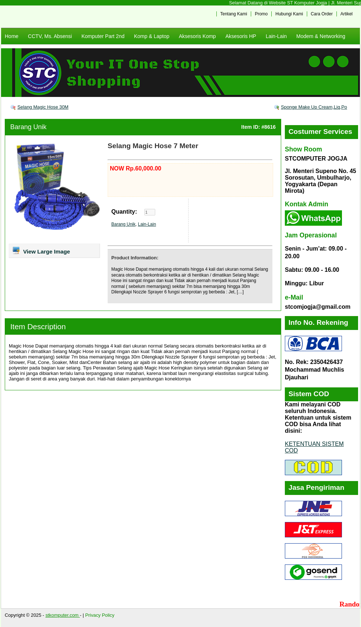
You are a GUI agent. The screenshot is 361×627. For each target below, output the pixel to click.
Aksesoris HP (241, 36)
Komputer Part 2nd (102, 36)
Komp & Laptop (152, 36)
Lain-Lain (276, 36)
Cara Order (322, 13)
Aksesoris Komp (197, 36)
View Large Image (41, 250)
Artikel (346, 13)
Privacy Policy (100, 615)
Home (11, 36)
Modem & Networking (320, 36)
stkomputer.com (62, 615)
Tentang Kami (233, 13)
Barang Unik (28, 127)
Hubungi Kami (289, 13)
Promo (261, 13)
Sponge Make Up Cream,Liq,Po (314, 107)
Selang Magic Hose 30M (43, 107)
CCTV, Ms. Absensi (50, 36)
